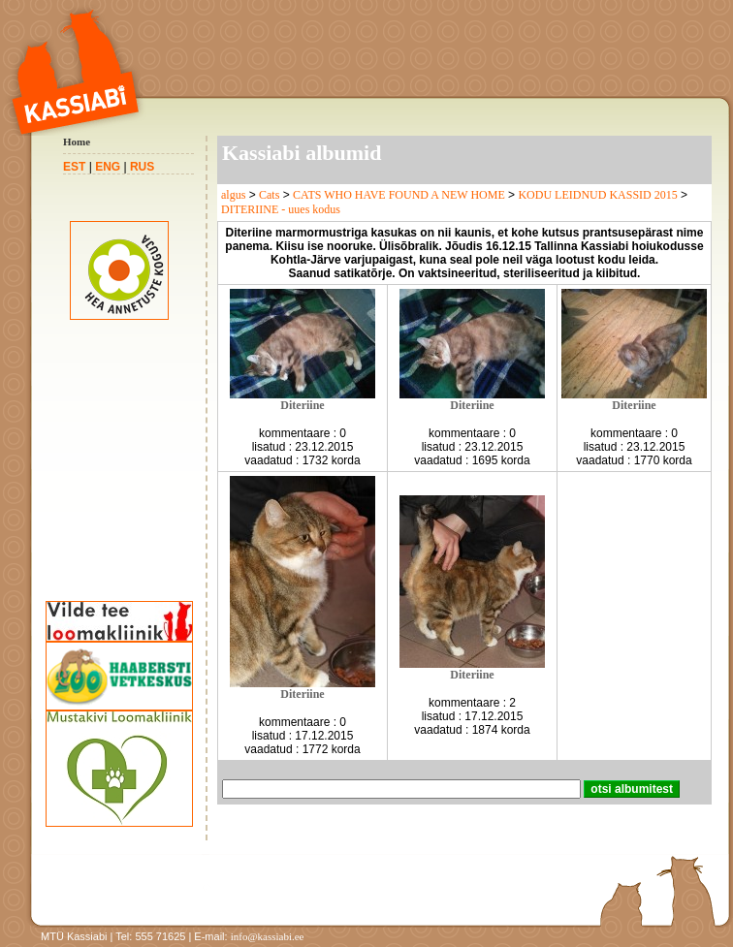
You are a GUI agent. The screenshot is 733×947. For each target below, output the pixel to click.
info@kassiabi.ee (267, 936)
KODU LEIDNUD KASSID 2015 (597, 195)
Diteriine (302, 405)
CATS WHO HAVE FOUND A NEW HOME (399, 195)
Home (76, 141)
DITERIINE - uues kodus (280, 209)
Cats (269, 195)
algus (233, 195)
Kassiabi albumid (301, 153)
